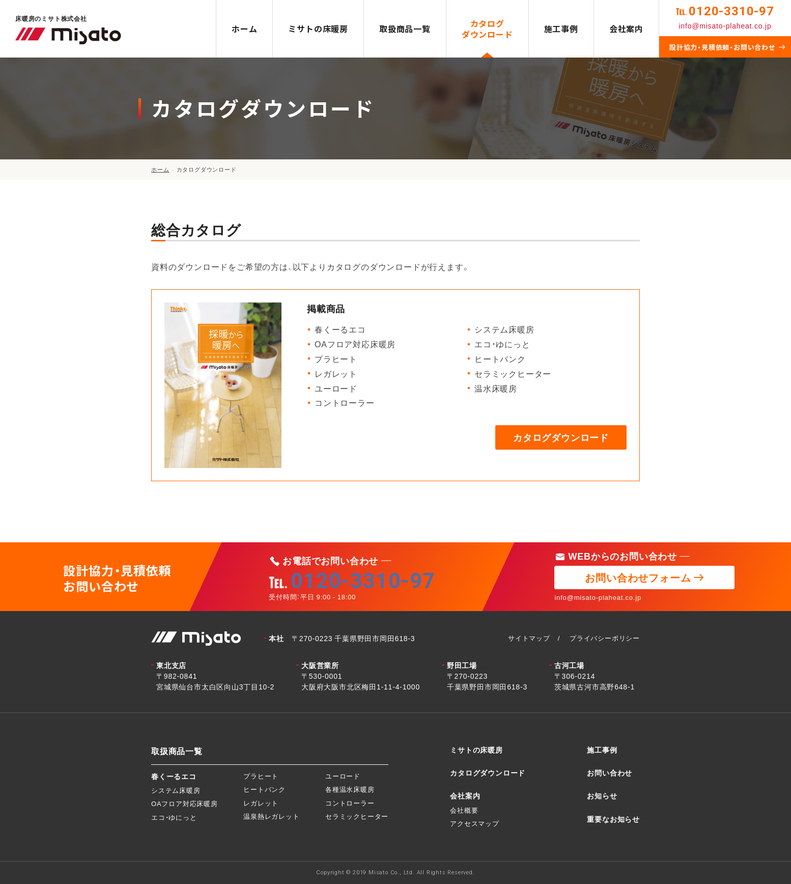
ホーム (244, 28)
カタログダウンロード (487, 28)
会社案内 (626, 28)
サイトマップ (529, 638)
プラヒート (260, 776)
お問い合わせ (609, 772)
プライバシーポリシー (605, 638)
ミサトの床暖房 (318, 28)
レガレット (260, 803)
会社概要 (464, 810)
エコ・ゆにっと (174, 817)
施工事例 (561, 28)
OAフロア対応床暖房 (184, 803)
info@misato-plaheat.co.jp (725, 25)
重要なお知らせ (613, 819)
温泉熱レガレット (271, 816)
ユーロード (342, 776)
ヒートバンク (264, 789)
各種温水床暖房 (350, 789)
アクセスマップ (474, 823)
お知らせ (602, 795)
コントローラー (350, 803)
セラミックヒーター (356, 816)
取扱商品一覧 (405, 28)
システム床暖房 (176, 790)
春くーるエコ (173, 776)
